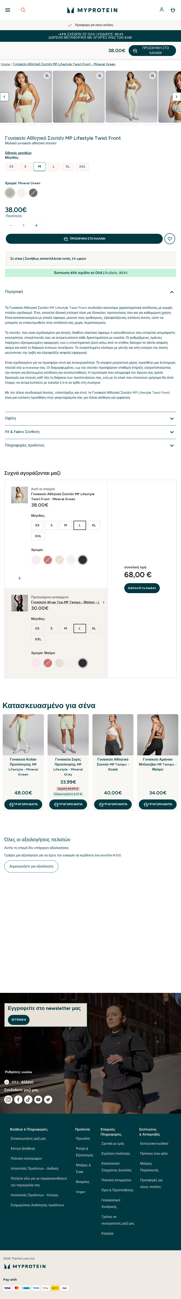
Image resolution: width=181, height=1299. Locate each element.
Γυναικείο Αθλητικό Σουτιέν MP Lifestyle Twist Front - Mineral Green (64, 47)
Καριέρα (107, 1233)
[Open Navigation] (7, 10)
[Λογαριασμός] (162, 10)
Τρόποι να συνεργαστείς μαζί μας (117, 1220)
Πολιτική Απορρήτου (116, 1180)
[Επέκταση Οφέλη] (90, 401)
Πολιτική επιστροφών (26, 1158)
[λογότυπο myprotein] (92, 10)
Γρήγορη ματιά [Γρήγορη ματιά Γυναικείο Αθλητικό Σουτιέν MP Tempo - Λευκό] (113, 786)
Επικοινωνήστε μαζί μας (28, 1139)
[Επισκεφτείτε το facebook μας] (18, 1099)
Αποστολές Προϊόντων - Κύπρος (35, 1195)
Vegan (80, 1192)
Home (5, 47)
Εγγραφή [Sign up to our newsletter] (19, 1020)
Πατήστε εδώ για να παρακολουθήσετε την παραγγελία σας (39, 1182)
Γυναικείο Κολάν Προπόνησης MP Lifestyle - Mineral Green (23, 749)
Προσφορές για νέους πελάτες (151, 1183)
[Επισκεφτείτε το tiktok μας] (28, 1099)
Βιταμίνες (82, 1182)
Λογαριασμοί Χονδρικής (110, 1203)
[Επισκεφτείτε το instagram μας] (8, 1099)
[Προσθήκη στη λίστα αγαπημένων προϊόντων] (169, 221)
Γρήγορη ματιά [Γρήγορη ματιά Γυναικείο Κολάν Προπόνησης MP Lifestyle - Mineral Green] (23, 786)
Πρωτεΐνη (83, 1139)
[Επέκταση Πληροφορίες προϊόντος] (90, 428)
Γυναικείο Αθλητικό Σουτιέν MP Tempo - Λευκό (113, 747)
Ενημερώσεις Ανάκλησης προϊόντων (37, 1205)
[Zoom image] (47, 58)
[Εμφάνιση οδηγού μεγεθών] (19, 135)
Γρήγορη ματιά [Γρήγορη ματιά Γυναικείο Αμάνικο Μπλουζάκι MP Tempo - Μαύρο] (157, 786)
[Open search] (23, 10)
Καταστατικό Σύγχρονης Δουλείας (116, 1167)
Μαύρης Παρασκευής (149, 1167)
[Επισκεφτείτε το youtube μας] (38, 1099)
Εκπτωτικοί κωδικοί (154, 1144)
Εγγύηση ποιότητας (115, 1153)
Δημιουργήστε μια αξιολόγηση (31, 849)
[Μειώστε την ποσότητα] (10, 208)
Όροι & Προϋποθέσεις (117, 1190)
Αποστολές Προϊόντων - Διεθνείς (35, 1168)
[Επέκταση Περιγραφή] (90, 274)
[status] (23, 208)
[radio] (11, 149)
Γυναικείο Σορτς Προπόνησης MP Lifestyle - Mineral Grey (68, 749)
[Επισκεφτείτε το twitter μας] (48, 1099)
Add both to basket (142, 570)
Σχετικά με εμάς (112, 1144)
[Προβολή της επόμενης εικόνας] (176, 79)
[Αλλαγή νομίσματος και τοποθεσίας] (90, 1082)
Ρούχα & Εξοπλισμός (84, 1152)
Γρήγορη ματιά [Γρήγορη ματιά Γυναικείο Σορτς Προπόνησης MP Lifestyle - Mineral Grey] (68, 786)
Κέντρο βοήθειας (23, 1149)
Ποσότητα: (14, 198)
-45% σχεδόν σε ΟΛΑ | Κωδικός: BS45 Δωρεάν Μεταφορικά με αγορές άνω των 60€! (90, 36)
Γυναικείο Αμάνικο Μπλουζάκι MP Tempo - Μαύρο (157, 747)
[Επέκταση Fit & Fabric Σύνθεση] (90, 414)
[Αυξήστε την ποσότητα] (36, 208)
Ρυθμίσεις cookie (18, 1072)
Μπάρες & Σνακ (83, 1168)
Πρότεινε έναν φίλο (153, 1153)
